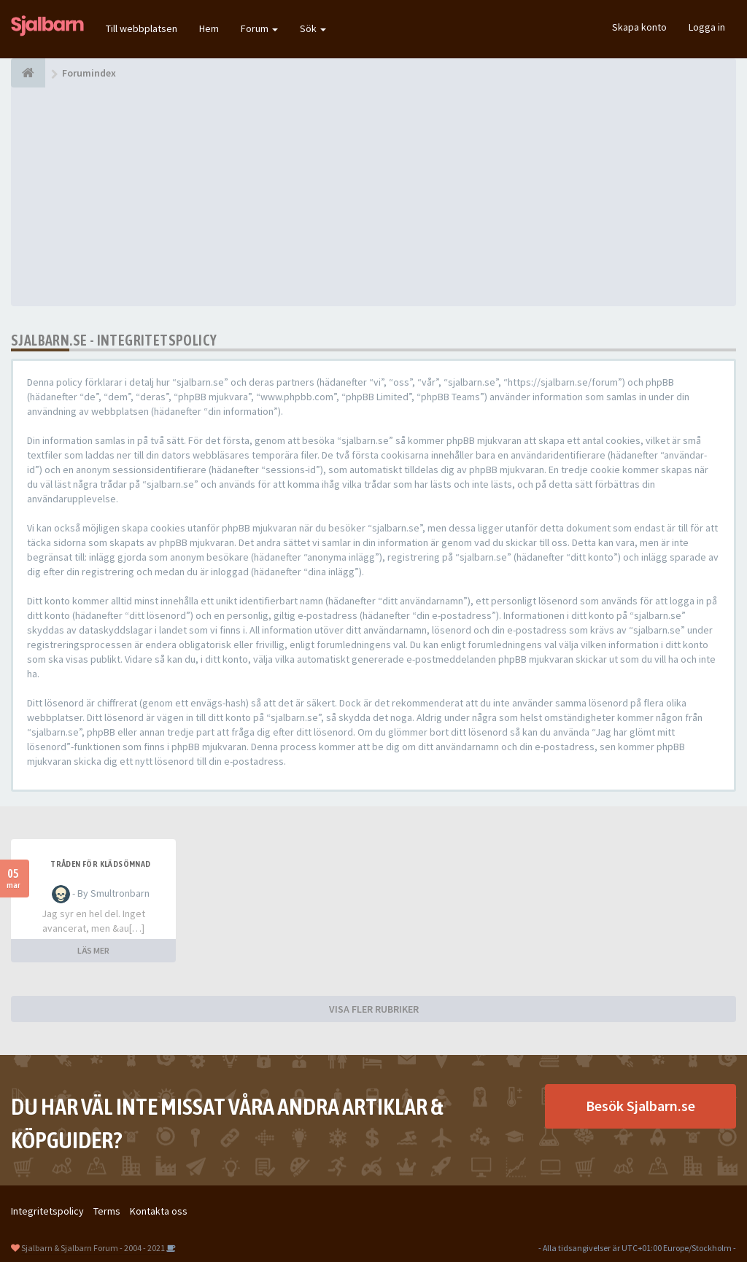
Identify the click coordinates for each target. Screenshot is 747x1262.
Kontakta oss (158, 1211)
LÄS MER (93, 950)
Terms (106, 1211)
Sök (313, 28)
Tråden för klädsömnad (100, 864)
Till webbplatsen (141, 28)
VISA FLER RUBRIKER (374, 1009)
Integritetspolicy (47, 1211)
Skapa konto (639, 27)
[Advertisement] (373, 197)
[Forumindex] (28, 72)
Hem (209, 28)
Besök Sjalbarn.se (640, 1106)
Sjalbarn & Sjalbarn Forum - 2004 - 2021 (93, 1247)
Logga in (707, 27)
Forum (259, 28)
